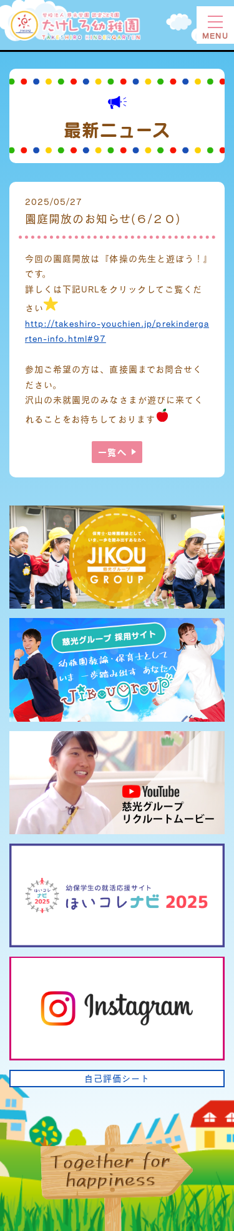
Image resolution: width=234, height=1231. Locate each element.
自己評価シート (117, 1078)
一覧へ (112, 451)
